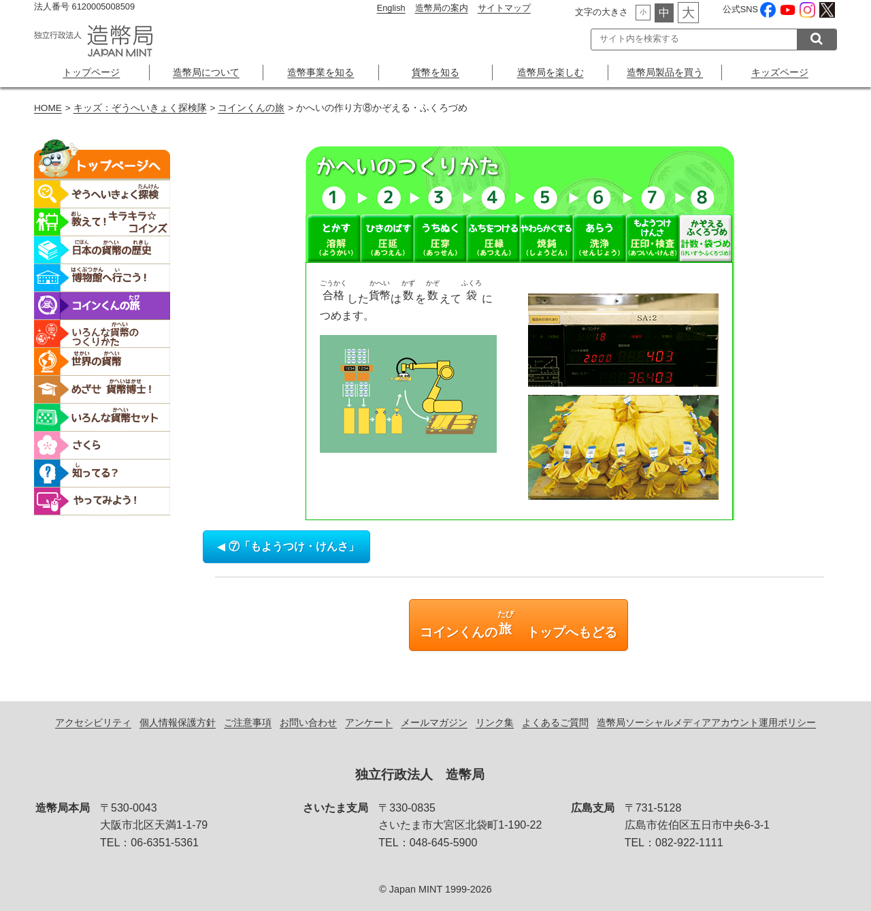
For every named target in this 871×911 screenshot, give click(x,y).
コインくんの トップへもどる (518, 624)
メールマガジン (434, 722)
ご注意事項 (248, 722)
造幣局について (206, 72)
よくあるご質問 (555, 722)
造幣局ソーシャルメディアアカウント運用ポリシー (706, 722)
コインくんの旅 (251, 108)
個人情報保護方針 (177, 722)
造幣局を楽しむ (550, 72)
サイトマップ (504, 8)
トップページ (91, 72)
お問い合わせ (308, 722)
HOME (48, 108)
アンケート (369, 722)
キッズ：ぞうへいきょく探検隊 (140, 108)
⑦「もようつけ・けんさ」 (286, 546)
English (391, 8)
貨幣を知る (435, 72)
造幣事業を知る (320, 72)
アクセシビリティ (93, 722)
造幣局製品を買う (665, 72)
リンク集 (495, 722)
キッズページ (779, 72)
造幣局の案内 (441, 8)
